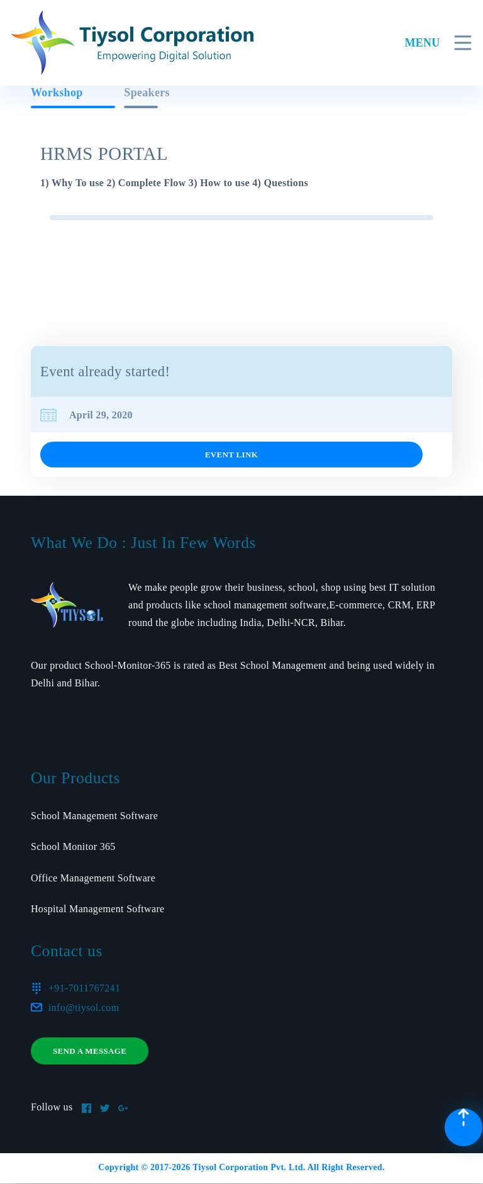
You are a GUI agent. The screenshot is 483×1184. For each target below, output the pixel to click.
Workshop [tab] (57, 92)
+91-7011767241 (84, 988)
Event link (231, 454)
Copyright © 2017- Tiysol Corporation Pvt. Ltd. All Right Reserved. (241, 1167)
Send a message (89, 1051)
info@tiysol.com (83, 1007)
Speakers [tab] (147, 92)
